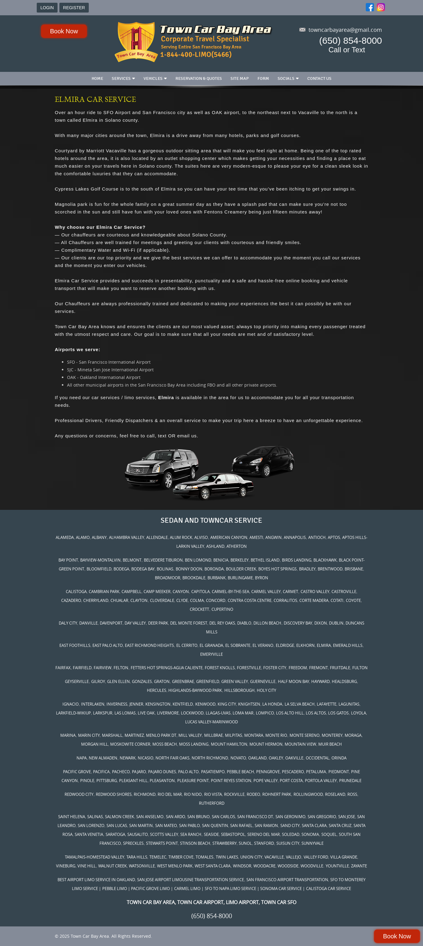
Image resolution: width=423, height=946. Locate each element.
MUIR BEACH (330, 744)
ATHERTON (236, 546)
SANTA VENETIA (89, 834)
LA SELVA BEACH (300, 704)
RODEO (253, 794)
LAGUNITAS (349, 704)
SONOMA (310, 834)
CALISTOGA (76, 591)
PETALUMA (316, 771)
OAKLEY (276, 758)
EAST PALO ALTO (107, 645)
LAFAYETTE (326, 704)
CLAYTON (139, 600)
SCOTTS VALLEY (164, 834)
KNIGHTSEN (249, 704)
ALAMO (83, 537)
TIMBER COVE (180, 857)
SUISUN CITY (287, 843)
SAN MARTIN (141, 825)
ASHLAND (215, 546)
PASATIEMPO (213, 771)
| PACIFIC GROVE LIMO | (150, 888)
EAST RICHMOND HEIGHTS (149, 645)
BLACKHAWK (325, 560)
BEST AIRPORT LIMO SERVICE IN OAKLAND (96, 879)
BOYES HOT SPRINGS (277, 569)
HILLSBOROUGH (239, 690)
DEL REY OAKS (222, 623)
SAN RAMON (266, 825)
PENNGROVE (268, 771)
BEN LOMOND (198, 560)
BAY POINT (68, 560)
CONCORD (215, 600)
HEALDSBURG (344, 681)
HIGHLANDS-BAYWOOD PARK (195, 690)
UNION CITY (251, 857)
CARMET (290, 591)
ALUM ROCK (181, 537)
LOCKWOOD (192, 713)
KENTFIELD (183, 704)
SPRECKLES (133, 843)
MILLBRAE (213, 735)
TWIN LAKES (227, 857)
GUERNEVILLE (262, 681)
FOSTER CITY (274, 667)
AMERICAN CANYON (228, 537)
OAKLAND (257, 758)
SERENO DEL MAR (263, 834)
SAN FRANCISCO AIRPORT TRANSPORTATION (287, 879)
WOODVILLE (312, 866)
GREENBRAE (183, 681)
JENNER (136, 704)
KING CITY (227, 704)
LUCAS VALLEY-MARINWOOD (211, 722)
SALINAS (95, 816)
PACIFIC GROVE (77, 771)
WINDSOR (242, 866)
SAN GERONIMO (290, 816)
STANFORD (264, 843)
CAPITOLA (200, 591)
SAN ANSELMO (149, 816)
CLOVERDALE (162, 600)
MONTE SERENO (305, 735)
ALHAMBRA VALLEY (126, 537)
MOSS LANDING (193, 744)
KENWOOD (205, 704)
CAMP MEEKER (157, 591)
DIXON (320, 623)
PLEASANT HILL (133, 780)
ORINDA (338, 758)
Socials (286, 78)
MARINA (68, 735)
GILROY (98, 681)
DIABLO (244, 623)
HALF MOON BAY (293, 681)
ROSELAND (335, 794)
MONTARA (253, 735)
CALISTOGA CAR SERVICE (328, 888)
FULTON (360, 667)
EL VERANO (263, 645)
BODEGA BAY (143, 569)
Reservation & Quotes (198, 78)
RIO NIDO (193, 794)
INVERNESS (117, 704)
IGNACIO (70, 704)
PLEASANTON (162, 780)
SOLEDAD (290, 834)
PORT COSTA (291, 780)
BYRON (261, 578)
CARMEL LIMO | (189, 888)
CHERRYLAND (95, 600)
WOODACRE (264, 866)
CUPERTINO (222, 609)
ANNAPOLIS (295, 537)
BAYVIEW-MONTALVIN (100, 560)
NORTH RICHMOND (210, 758)
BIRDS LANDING (296, 560)
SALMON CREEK (119, 816)
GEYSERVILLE (77, 681)
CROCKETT (199, 609)
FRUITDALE (340, 667)
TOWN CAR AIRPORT (200, 902)
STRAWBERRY (224, 843)
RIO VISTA (213, 794)
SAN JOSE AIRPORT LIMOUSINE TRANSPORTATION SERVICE (190, 879)
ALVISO (201, 537)
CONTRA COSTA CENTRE (249, 600)
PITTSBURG (106, 780)
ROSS (352, 794)
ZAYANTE (359, 866)
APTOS (334, 537)
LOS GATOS (338, 713)
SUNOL (245, 843)
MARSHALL (112, 735)
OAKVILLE (294, 758)
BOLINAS (165, 569)
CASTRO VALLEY (315, 591)
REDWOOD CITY (79, 794)
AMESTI (256, 537)
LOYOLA (358, 713)
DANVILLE (88, 623)
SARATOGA (115, 834)
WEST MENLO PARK (175, 866)
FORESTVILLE (249, 667)
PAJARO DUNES (162, 771)
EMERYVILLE (211, 654)
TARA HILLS (136, 857)
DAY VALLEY (135, 623)
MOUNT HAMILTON (229, 744)
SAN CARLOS (223, 816)
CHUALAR (119, 600)
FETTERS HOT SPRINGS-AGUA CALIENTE (167, 667)
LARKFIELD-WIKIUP (73, 713)
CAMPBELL (131, 591)
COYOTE (353, 600)
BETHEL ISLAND (265, 560)
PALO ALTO (188, 771)
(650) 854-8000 (350, 40)
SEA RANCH (190, 834)
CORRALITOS (285, 600)
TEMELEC (157, 857)
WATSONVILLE (142, 866)
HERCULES (156, 690)
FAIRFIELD (82, 667)
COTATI (337, 600)
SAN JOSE (346, 816)
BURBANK (217, 578)
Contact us (319, 78)
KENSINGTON (157, 704)
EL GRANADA (211, 645)
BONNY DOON (189, 569)
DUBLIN (336, 623)
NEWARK (128, 758)
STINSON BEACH (195, 843)
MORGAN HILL (94, 744)
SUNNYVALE (312, 843)
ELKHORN (305, 645)
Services (121, 78)
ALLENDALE (157, 537)
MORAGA (353, 735)
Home (97, 78)
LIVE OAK (146, 713)
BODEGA (121, 569)
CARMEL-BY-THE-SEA (230, 591)
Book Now (64, 31)
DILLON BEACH (267, 623)
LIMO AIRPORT (242, 902)
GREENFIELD (207, 681)
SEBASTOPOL (233, 834)
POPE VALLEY (265, 780)
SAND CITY (290, 825)
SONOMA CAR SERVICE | (282, 888)
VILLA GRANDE (343, 857)
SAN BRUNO (198, 816)
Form (263, 78)
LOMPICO (265, 713)
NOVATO (238, 758)
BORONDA (214, 569)
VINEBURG (65, 866)
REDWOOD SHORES (114, 794)
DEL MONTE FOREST (188, 623)
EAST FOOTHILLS (74, 645)
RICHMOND (144, 794)
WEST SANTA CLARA (212, 866)
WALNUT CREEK (112, 866)
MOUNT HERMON (266, 744)
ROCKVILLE (234, 794)
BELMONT (132, 560)
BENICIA (220, 560)
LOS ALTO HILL (290, 713)
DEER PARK (158, 623)
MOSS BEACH (164, 744)
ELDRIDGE (285, 645)
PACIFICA (101, 771)
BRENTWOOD (330, 569)
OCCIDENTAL (317, 758)
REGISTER (74, 7)
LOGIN (47, 7)
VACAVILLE (274, 857)
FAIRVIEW (102, 667)
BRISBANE (354, 569)
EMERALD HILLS (347, 645)
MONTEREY (332, 735)
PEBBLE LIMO (114, 888)
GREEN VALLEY (234, 681)
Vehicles (153, 78)
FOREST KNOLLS (220, 667)
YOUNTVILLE (337, 866)
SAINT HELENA (71, 816)
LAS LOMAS (125, 713)
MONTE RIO (276, 735)
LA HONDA (272, 704)
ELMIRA (324, 645)
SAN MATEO (166, 825)
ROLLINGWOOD (308, 794)
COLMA (197, 600)
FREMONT (318, 667)
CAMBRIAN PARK (104, 591)
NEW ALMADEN (103, 758)
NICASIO (145, 758)
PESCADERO (293, 771)
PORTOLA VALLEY (321, 780)
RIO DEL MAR (170, 794)
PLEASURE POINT (193, 780)
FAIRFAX (63, 667)
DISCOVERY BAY (298, 623)
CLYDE (182, 600)
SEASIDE (211, 834)
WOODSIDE (288, 866)
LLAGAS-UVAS (218, 713)
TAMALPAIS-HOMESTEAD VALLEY (94, 857)
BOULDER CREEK (241, 569)
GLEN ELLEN (118, 681)
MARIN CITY (89, 735)
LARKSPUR (102, 713)
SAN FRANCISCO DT (255, 816)
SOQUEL (329, 834)
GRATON (162, 681)
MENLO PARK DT (161, 735)
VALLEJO (293, 857)
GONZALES (142, 681)
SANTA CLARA (314, 825)
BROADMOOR (167, 578)
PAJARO (139, 771)
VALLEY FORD (316, 857)
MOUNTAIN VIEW (300, 744)
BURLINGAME (240, 578)
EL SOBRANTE (237, 645)
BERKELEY (239, 560)
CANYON (181, 591)
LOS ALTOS (316, 713)
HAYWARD (320, 681)
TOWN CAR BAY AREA (151, 902)
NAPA (82, 758)
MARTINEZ (134, 735)
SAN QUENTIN (215, 825)
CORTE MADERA (313, 600)
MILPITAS (233, 735)
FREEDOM (298, 667)
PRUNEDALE (350, 780)
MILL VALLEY (190, 735)
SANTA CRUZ (340, 825)
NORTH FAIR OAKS (172, 758)
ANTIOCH (317, 537)
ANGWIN (273, 537)
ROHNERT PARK (276, 794)
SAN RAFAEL (241, 825)
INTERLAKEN (92, 704)
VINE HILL (86, 866)
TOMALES (204, 857)
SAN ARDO (175, 816)
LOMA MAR (243, 713)
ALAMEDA (65, 537)
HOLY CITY (266, 690)
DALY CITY (68, 623)
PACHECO (121, 771)
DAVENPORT (111, 623)
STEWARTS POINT (162, 843)
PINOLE (87, 780)
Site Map (239, 78)
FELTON (121, 667)
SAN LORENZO (91, 825)
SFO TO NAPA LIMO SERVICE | (232, 888)
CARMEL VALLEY (266, 591)
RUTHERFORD (211, 803)
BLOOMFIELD (99, 569)
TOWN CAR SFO (278, 902)
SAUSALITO (137, 834)
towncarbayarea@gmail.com (345, 29)
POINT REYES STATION (231, 780)
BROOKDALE (193, 578)
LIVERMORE (168, 713)
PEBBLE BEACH (240, 771)
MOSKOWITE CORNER (130, 744)
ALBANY (99, 537)
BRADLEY (307, 569)
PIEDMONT (338, 771)
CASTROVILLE (343, 591)
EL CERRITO (186, 645)
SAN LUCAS (117, 825)
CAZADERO (71, 600)
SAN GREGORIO (322, 816)
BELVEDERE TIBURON (163, 560)
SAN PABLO (189, 825)
